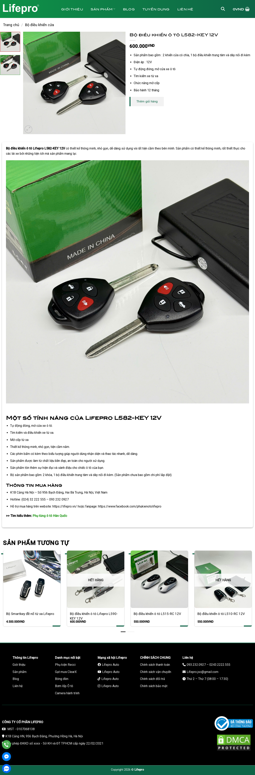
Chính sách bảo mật (153, 686)
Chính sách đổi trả (152, 679)
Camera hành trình (67, 693)
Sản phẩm (103, 9)
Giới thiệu (72, 9)
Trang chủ (11, 25)
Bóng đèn (61, 679)
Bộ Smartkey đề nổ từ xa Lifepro (30, 614)
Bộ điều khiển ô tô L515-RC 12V (157, 614)
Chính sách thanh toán (155, 665)
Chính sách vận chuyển (155, 672)
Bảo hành (73, 27)
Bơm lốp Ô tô (64, 686)
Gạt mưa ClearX (66, 672)
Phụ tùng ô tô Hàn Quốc (50, 516)
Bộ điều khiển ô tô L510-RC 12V (221, 614)
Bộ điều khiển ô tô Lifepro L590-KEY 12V (94, 616)
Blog (129, 9)
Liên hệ (185, 9)
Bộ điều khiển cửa (39, 25)
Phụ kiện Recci (65, 665)
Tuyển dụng (156, 9)
